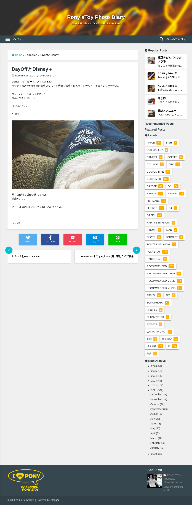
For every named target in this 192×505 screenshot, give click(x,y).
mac (171, 230)
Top (17, 39)
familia (176, 194)
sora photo (158, 303)
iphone (154, 230)
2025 (154, 371)
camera (155, 157)
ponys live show (162, 245)
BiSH (171, 143)
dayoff (155, 187)
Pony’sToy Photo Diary (96, 17)
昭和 (152, 339)
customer (158, 179)
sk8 (170, 296)
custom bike (158, 172)
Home (18, 54)
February (155, 443)
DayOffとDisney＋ (32, 69)
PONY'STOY (174, 475)
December (156, 394)
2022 (154, 385)
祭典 (152, 354)
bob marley (157, 150)
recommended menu (164, 274)
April (152, 433)
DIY (173, 187)
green (154, 216)
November (156, 399)
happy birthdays (161, 223)
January (154, 448)
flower (155, 208)
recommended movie (164, 281)
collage (155, 165)
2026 (154, 366)
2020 (154, 454)
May (152, 428)
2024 (154, 376)
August (154, 414)
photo (154, 237)
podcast (174, 237)
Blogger (54, 500)
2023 (154, 381)
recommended (160, 267)
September (156, 409)
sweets (154, 325)
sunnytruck (158, 317)
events (155, 194)
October (154, 404)
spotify (155, 310)
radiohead (157, 259)
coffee (175, 157)
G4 (173, 208)
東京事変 (170, 339)
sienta (154, 296)
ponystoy (157, 252)
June (153, 424)
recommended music (164, 288)
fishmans (156, 201)
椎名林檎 (155, 347)
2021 (154, 390)
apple (154, 143)
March (153, 438)
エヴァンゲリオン (159, 332)
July (152, 419)
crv (174, 165)
